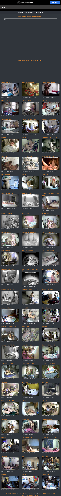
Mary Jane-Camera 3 (51, 163)
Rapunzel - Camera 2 (30, 257)
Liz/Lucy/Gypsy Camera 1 (30, 370)
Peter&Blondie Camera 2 (51, 333)
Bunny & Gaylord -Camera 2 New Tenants (30, 277)
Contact (24, 493)
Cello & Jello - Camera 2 (30, 238)
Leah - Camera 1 (10, 181)
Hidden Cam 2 (51, 481)
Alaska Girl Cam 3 (10, 314)
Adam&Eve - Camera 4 (10, 370)
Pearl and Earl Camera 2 (30, 125)
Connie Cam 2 (10, 107)
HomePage (8, 493)
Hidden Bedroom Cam (51, 88)
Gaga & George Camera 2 (10, 407)
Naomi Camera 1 (30, 388)
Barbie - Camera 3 (10, 220)
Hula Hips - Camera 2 (10, 276)
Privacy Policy (42, 493)
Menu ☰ (4, 7)
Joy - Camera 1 (30, 220)
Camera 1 (51, 107)
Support (14, 493)
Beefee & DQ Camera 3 (30, 314)
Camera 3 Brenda (10, 125)
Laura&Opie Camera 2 (51, 370)
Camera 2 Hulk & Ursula (10, 200)
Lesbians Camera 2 (30, 163)
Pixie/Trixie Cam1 (30, 444)
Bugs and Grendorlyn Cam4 (10, 333)
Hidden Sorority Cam (10, 88)
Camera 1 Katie (30, 107)
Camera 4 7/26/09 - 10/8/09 (10, 351)
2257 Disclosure (32, 493)
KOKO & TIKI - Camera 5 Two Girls (51, 201)
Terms (19, 493)
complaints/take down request (30, 495)
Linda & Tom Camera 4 (51, 257)
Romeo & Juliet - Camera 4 (51, 238)
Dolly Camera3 (30, 333)
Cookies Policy (51, 493)
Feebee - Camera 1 (10, 238)
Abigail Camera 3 (51, 425)
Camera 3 (51, 388)
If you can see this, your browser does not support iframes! (30, 46)
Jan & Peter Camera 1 (51, 276)
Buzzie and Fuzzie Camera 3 (51, 144)
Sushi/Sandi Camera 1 (51, 351)
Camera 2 (10, 163)
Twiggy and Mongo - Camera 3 (30, 296)
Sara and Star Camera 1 (51, 125)
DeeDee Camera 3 (30, 425)
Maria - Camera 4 (30, 351)
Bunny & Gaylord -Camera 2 (10, 296)
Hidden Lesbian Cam (30, 88)
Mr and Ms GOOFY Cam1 (51, 444)
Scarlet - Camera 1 (51, 296)
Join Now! (55, 2)
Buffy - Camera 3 (10, 257)
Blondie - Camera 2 (51, 220)
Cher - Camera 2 (51, 314)
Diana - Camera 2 (30, 200)
